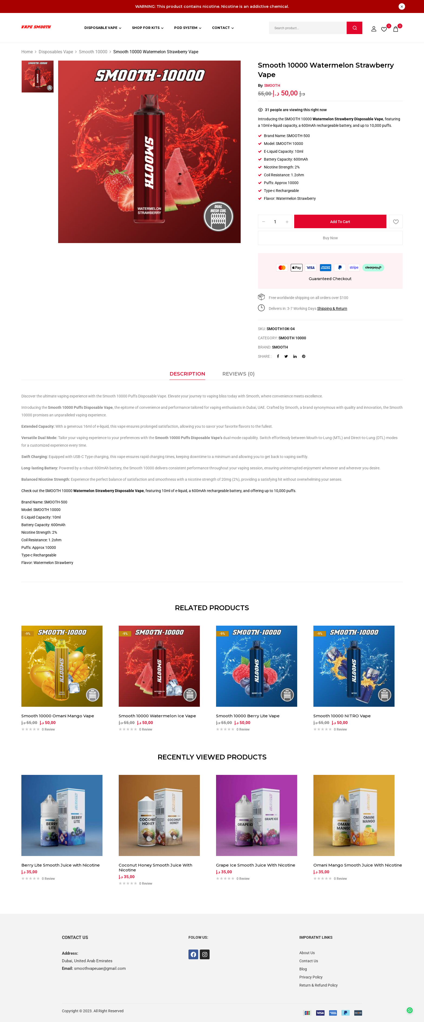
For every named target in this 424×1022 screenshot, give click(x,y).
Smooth (272, 85)
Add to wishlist (396, 221)
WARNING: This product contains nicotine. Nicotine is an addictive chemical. (212, 6)
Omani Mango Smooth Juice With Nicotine (357, 865)
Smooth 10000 (93, 51)
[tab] (187, 375)
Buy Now (330, 238)
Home (27, 51)
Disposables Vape (56, 51)
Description (187, 374)
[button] (395, 27)
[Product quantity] (275, 221)
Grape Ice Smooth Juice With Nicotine (255, 865)
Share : (264, 356)
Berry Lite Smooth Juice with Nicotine (60, 865)
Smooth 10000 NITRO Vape (342, 716)
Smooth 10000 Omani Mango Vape (57, 716)
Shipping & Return (332, 308)
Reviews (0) (238, 374)
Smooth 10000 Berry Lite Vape (248, 716)
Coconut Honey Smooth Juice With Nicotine (155, 867)
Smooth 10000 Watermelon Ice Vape (157, 716)
